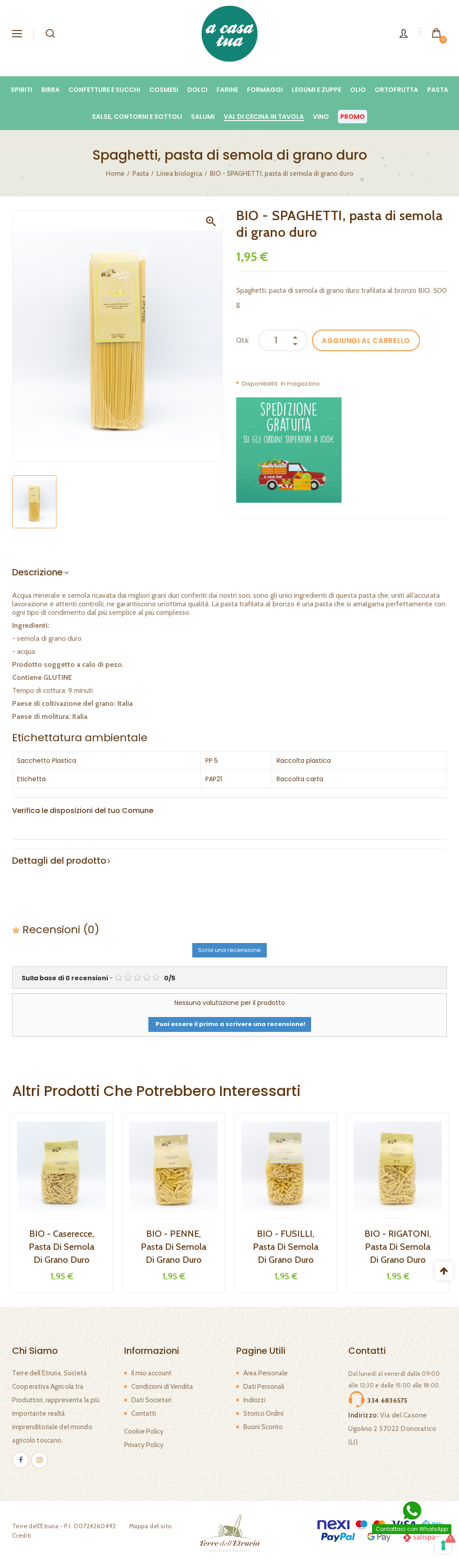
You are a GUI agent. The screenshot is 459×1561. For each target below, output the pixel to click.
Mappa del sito (150, 1526)
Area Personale (265, 1373)
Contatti (143, 1413)
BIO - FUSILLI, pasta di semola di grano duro (285, 1246)
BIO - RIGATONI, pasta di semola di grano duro (397, 1246)
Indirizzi (254, 1400)
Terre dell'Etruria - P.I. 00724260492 (64, 1526)
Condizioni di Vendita (162, 1387)
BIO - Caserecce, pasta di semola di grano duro (61, 1246)
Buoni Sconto (263, 1427)
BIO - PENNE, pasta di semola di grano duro (173, 1246)
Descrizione (37, 572)
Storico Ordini (263, 1413)
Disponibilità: (260, 383)
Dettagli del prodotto (59, 860)
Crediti (21, 1535)
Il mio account (151, 1373)
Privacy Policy (144, 1445)
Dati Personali (263, 1387)
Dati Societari (151, 1400)
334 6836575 (387, 1400)
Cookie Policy (144, 1431)
